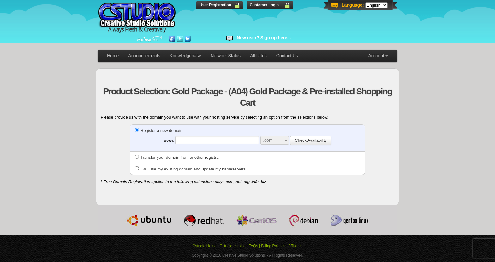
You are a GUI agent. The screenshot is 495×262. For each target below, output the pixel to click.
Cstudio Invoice (233, 246)
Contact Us (287, 55)
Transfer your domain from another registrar (177, 157)
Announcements (144, 55)
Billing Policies (273, 246)
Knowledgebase (185, 55)
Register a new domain (158, 130)
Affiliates (258, 55)
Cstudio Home (205, 246)
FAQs (253, 246)
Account (376, 55)
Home (113, 55)
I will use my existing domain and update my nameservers (190, 169)
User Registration (215, 5)
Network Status (226, 55)
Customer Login (264, 5)
